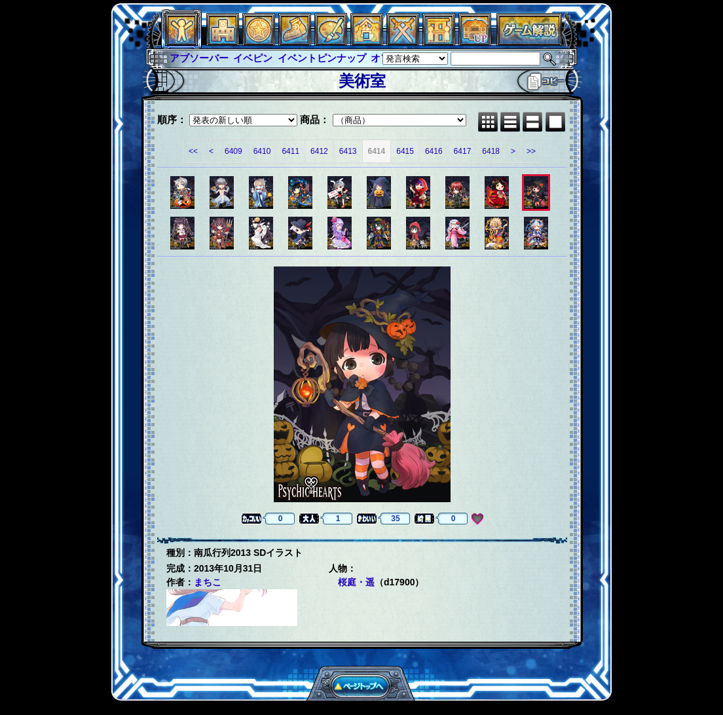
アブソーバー (199, 58)
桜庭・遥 (356, 582)
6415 (405, 151)
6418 (491, 151)
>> (531, 151)
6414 (377, 151)
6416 (434, 151)
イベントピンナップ (322, 58)
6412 (319, 151)
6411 (290, 151)
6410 (262, 151)
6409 (233, 151)
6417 (463, 151)
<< (193, 151)
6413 (348, 151)
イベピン (252, 58)
